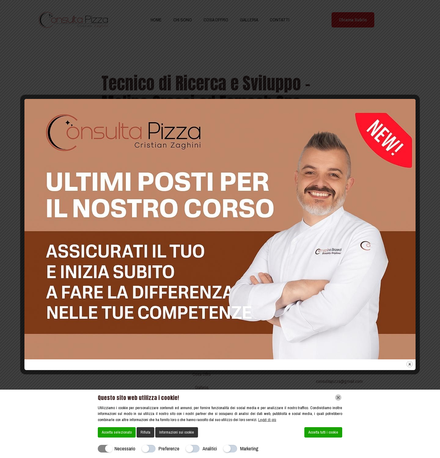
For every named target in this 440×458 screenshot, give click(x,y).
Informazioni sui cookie (176, 432)
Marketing (249, 448)
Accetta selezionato (117, 432)
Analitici (210, 448)
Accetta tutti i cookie (323, 432)
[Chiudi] (338, 398)
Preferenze (169, 448)
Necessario (125, 448)
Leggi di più (267, 419)
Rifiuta (145, 432)
